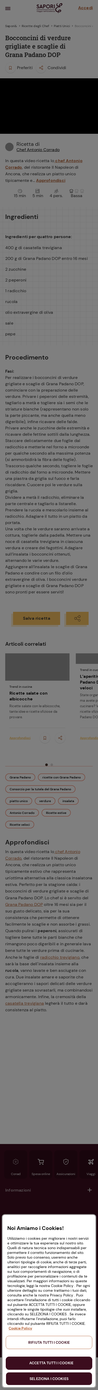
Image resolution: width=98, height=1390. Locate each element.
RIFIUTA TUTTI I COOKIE (49, 1342)
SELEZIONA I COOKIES (49, 1378)
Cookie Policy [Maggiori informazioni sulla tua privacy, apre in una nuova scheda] (20, 1328)
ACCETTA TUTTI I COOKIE (51, 1363)
